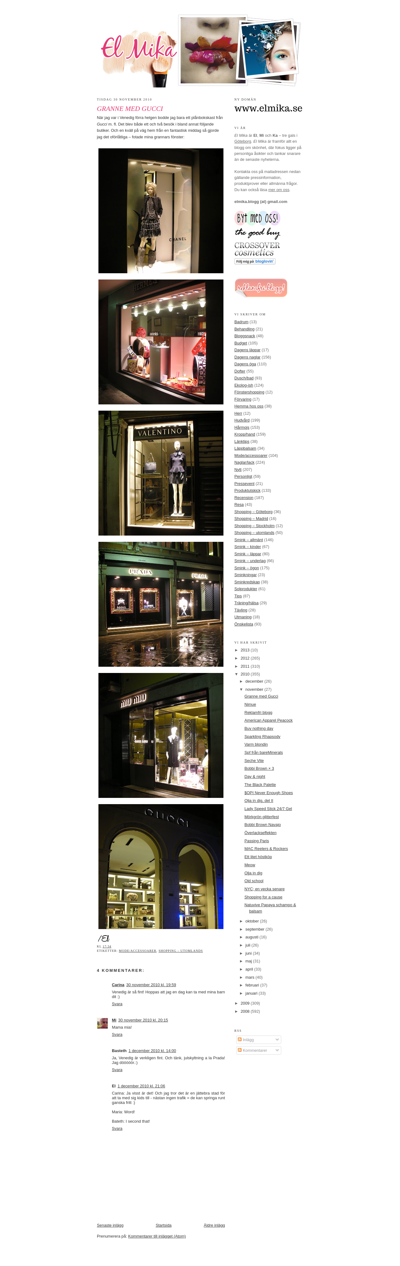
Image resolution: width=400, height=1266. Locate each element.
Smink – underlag (250, 560)
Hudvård (242, 420)
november (254, 689)
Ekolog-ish (243, 385)
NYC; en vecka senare (264, 889)
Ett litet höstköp (258, 856)
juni (249, 953)
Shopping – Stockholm (254, 525)
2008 (246, 1011)
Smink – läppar (247, 553)
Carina (118, 984)
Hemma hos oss (248, 406)
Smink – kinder (247, 546)
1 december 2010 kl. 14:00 (152, 1050)
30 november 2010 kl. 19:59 (151, 984)
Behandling (244, 329)
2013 (246, 650)
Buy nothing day (258, 728)
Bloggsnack (244, 336)
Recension (243, 497)
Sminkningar (245, 574)
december (254, 681)
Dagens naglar (247, 357)
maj (249, 961)
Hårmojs (241, 427)
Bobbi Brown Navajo (262, 824)
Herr (238, 413)
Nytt (238, 469)
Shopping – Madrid (251, 518)
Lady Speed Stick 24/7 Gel (268, 808)
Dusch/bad (243, 378)
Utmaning (243, 617)
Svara (117, 1003)
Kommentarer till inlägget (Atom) (157, 1236)
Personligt (243, 476)
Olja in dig (253, 873)
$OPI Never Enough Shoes (268, 792)
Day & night (254, 776)
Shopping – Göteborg (253, 511)
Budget (240, 343)
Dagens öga (245, 364)
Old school (253, 880)
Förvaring (242, 399)
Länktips (241, 441)
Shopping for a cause (263, 897)
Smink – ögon (246, 568)
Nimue (250, 704)
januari (251, 993)
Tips (238, 596)
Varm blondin (256, 744)
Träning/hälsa (246, 603)
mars (250, 977)
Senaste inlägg (110, 1225)
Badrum (241, 321)
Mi (114, 1020)
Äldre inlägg (214, 1225)
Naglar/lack (244, 462)
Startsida (164, 1225)
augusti (252, 937)
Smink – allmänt (248, 539)
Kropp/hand (244, 434)
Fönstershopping (249, 392)
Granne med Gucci (130, 108)
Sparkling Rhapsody (262, 736)
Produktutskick (247, 490)
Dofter (239, 371)
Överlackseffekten (260, 832)
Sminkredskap (247, 582)
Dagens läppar (247, 350)
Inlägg (246, 1039)
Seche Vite (254, 760)
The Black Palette (260, 784)
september (255, 929)
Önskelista (243, 624)
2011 (246, 666)
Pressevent (244, 483)
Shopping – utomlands (180, 950)
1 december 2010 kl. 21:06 (141, 1086)
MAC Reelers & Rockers (266, 848)
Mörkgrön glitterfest (261, 816)
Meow (249, 865)
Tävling (240, 610)
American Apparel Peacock (268, 720)
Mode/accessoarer (137, 950)
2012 (246, 658)
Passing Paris (256, 840)
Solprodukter (245, 588)
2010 (246, 674)
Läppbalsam (245, 448)
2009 (246, 1003)
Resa (239, 504)
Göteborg (242, 141)
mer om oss (278, 189)
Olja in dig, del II (258, 800)
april (249, 969)
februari (252, 985)
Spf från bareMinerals (263, 752)
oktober (252, 921)
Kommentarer (252, 1050)
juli (248, 945)
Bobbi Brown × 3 (259, 768)
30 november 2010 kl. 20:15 (143, 1020)
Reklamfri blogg (258, 712)
